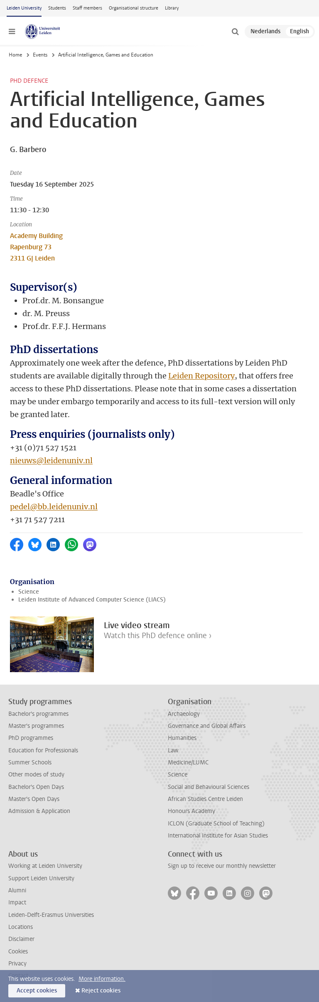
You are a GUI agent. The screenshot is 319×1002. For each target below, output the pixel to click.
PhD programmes (30, 738)
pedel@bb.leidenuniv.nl (54, 506)
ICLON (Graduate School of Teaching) (216, 824)
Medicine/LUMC (188, 762)
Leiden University (24, 8)
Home (15, 55)
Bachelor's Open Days (36, 787)
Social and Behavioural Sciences (208, 787)
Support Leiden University (41, 878)
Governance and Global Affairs (206, 726)
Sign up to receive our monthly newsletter (222, 866)
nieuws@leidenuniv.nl (51, 460)
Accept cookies (37, 991)
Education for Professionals (43, 750)
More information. (102, 979)
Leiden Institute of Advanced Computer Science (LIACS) (92, 600)
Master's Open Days (33, 799)
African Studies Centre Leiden (205, 799)
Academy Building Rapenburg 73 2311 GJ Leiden (36, 247)
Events (40, 55)
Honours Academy (191, 811)
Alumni (17, 890)
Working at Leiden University (45, 866)
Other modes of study (36, 775)
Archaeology (184, 714)
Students (57, 8)
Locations (20, 927)
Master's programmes (36, 726)
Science (28, 592)
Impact (17, 902)
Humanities (182, 738)
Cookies (18, 951)
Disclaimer (21, 939)
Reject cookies (100, 991)
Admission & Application (39, 811)
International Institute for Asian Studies (218, 836)
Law (173, 750)
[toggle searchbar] (235, 32)
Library (172, 8)
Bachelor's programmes (38, 714)
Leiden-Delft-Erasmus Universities (51, 915)
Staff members (87, 8)
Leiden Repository (201, 376)
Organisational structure (133, 8)
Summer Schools (30, 762)
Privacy (17, 964)
